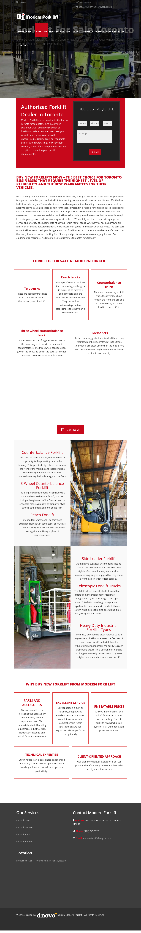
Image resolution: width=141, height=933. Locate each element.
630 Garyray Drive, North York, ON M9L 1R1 (95, 7)
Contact (30, 45)
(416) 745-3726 (83, 2)
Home (20, 31)
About (30, 31)
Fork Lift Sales (23, 820)
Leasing (99, 31)
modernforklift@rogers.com (96, 838)
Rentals (88, 31)
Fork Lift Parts (23, 834)
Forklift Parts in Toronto (65, 31)
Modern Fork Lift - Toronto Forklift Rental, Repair (41, 860)
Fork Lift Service (24, 827)
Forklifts (41, 31)
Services (111, 31)
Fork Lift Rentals (24, 841)
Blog (20, 45)
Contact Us (70, 429)
